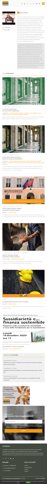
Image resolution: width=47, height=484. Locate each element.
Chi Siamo (26, 465)
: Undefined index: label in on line (22, 201)
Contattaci (26, 469)
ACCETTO (28, 482)
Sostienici (26, 471)
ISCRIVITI (23, 430)
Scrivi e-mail (7, 27)
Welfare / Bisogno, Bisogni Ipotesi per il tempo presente (11, 256)
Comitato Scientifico (28, 467)
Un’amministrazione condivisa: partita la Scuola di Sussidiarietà (12, 158)
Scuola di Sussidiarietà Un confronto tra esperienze (10, 110)
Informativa (23, 482)
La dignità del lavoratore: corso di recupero (15, 302)
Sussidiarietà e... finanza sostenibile (13, 346)
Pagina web (7, 29)
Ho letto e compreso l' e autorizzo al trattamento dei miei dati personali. (24, 426)
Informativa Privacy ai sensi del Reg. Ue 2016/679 (23, 424)
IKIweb (43, 478)
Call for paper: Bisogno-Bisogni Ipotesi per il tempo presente (11, 209)
